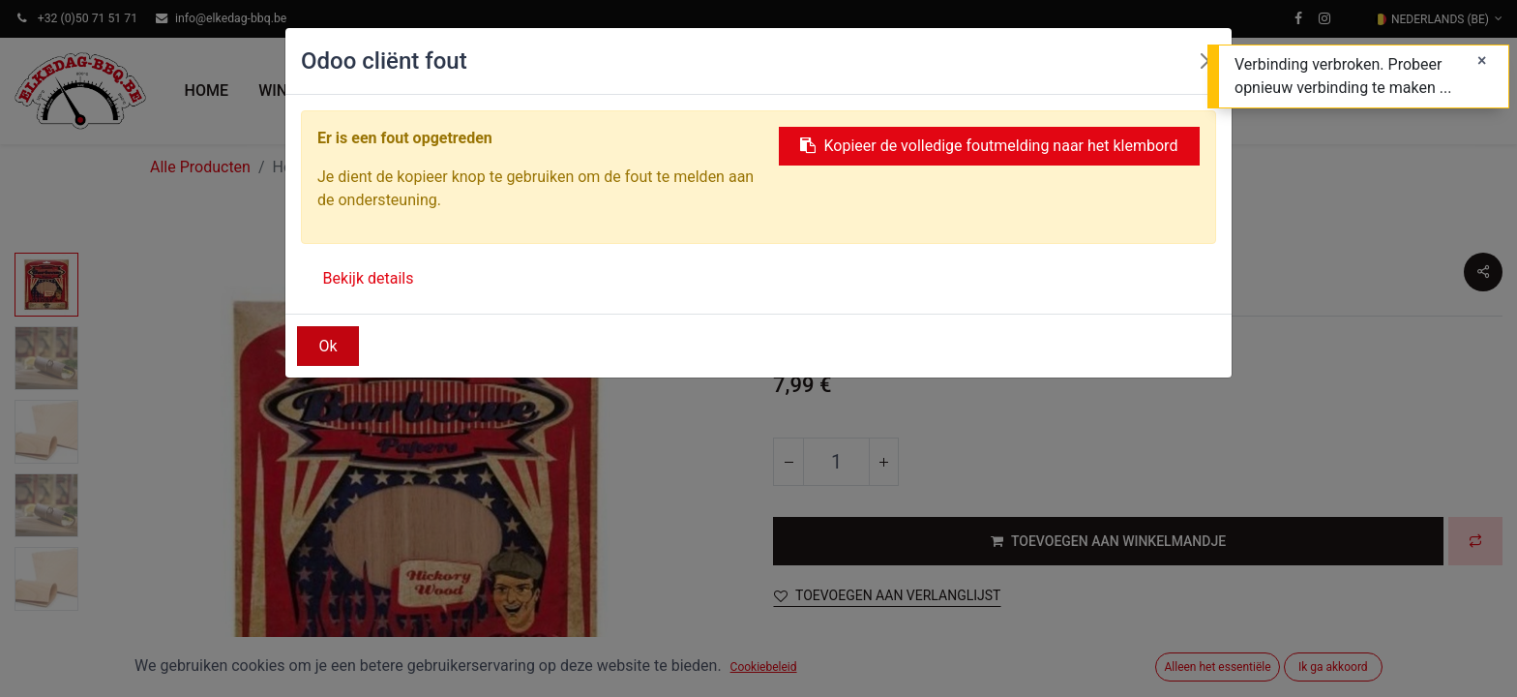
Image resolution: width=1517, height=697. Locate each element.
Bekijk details (368, 278)
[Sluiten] (1481, 60)
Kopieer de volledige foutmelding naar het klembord (988, 145)
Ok (328, 346)
